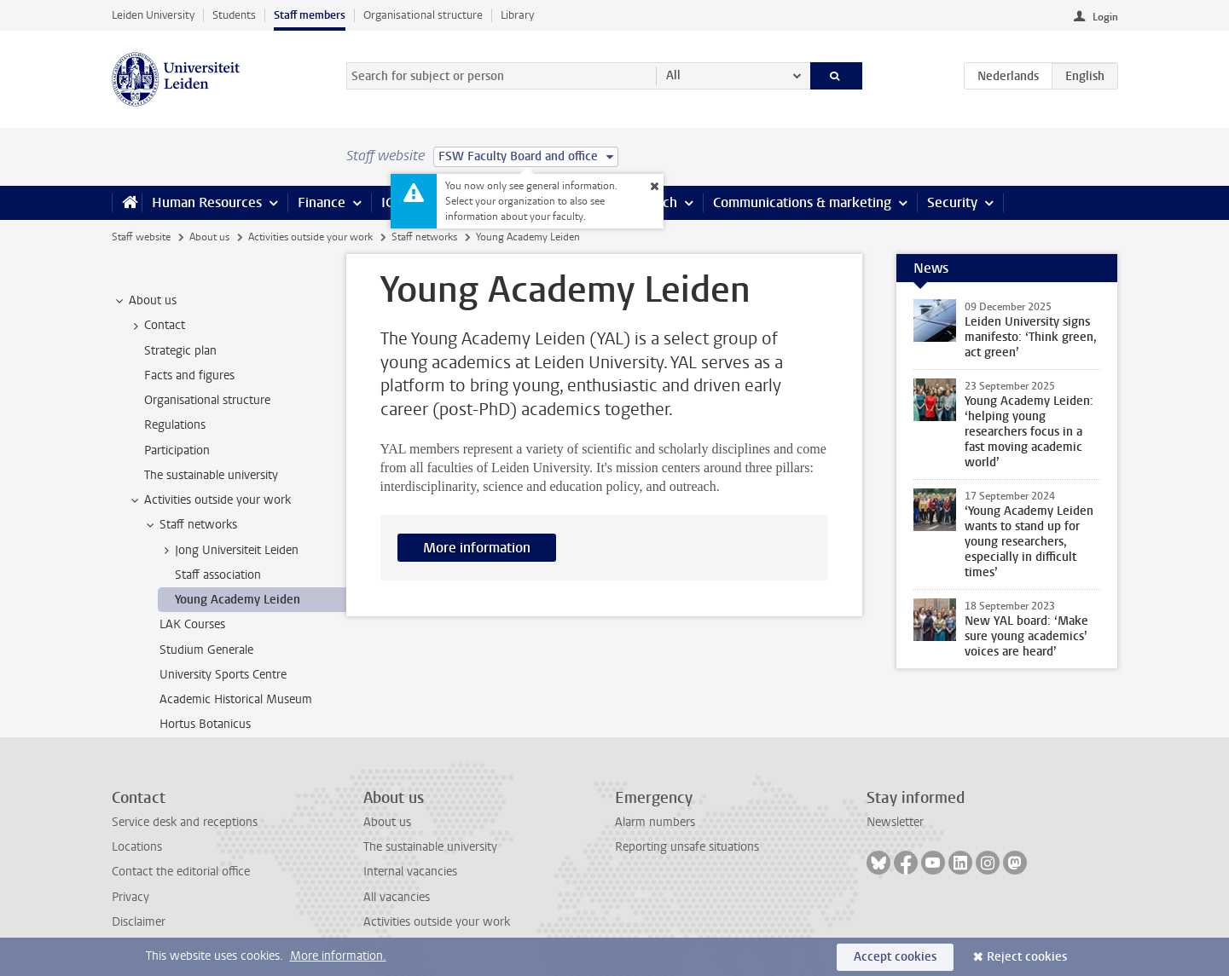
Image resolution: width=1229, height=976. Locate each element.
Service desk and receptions (185, 822)
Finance (321, 202)
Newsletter (895, 822)
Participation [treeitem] (177, 450)
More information (476, 548)
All (673, 75)
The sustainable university (430, 847)
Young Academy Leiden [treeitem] (237, 600)
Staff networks (424, 237)
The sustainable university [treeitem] (211, 475)
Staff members (309, 15)
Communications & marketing (802, 202)
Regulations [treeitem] (175, 425)
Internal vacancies (410, 871)
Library (517, 15)
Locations (137, 847)
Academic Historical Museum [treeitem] (235, 699)
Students (234, 15)
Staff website (141, 237)
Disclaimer (138, 922)
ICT (390, 202)
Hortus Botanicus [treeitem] (205, 724)
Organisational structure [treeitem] (207, 400)
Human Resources (207, 202)
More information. (338, 956)
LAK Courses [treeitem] (192, 624)
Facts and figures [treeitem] (189, 375)
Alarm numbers (655, 822)
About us (209, 237)
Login (1105, 17)
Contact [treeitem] (156, 325)
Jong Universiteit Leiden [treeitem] (229, 550)
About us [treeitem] (145, 300)
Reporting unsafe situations (687, 847)
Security (952, 202)
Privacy (130, 897)
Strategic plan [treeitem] (180, 351)
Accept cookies (895, 957)
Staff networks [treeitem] (190, 525)
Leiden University (153, 15)
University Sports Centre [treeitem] (223, 675)
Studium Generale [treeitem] (206, 650)
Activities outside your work (310, 237)
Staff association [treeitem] (218, 575)
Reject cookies (1027, 957)
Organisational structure (423, 15)
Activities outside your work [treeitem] (209, 500)
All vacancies (396, 897)
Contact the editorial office (181, 871)
